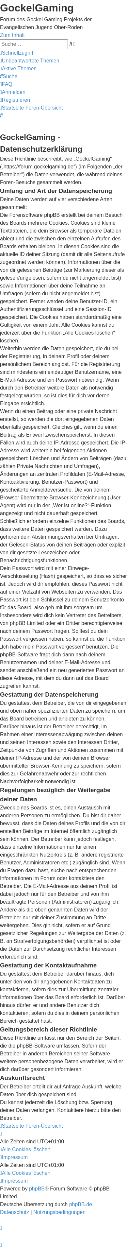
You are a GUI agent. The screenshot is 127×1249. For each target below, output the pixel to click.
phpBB (37, 1188)
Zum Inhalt (12, 35)
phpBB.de (80, 1204)
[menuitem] (29, 60)
